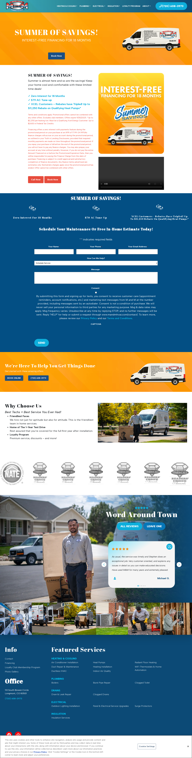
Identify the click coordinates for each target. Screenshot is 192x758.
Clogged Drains (101, 694)
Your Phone (96, 246)
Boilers (54, 682)
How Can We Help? (96, 258)
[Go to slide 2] (139, 585)
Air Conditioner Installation (64, 662)
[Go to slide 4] (143, 585)
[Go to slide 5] (144, 585)
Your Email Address (138, 246)
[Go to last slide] (104, 564)
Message (96, 269)
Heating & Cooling (66, 6)
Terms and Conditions (119, 318)
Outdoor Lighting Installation (65, 706)
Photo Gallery (11, 671)
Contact (9, 658)
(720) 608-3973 (38, 378)
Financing (10, 663)
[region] (96, 746)
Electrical (98, 6)
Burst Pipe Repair (101, 682)
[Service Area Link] (18, 735)
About (146, 6)
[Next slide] (179, 564)
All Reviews (129, 526)
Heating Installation (102, 666)
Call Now (36, 179)
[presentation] (53, 331)
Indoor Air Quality (102, 671)
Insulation (113, 6)
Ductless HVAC (59, 671)
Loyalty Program (131, 6)
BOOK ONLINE (14, 378)
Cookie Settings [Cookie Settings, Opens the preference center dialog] (147, 746)
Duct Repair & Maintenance (65, 666)
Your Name (54, 246)
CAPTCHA (96, 324)
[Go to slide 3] (141, 585)
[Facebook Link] (9, 735)
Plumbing (84, 6)
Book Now (56, 56)
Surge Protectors (143, 706)
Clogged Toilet (142, 682)
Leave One (154, 526)
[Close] (188, 746)
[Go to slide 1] (138, 586)
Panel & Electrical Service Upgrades (111, 706)
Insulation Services (60, 717)
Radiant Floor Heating (145, 662)
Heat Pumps (99, 662)
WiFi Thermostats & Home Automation (148, 668)
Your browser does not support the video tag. (131, 173)
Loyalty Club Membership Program (22, 667)
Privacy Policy (89, 318)
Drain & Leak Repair (61, 694)
